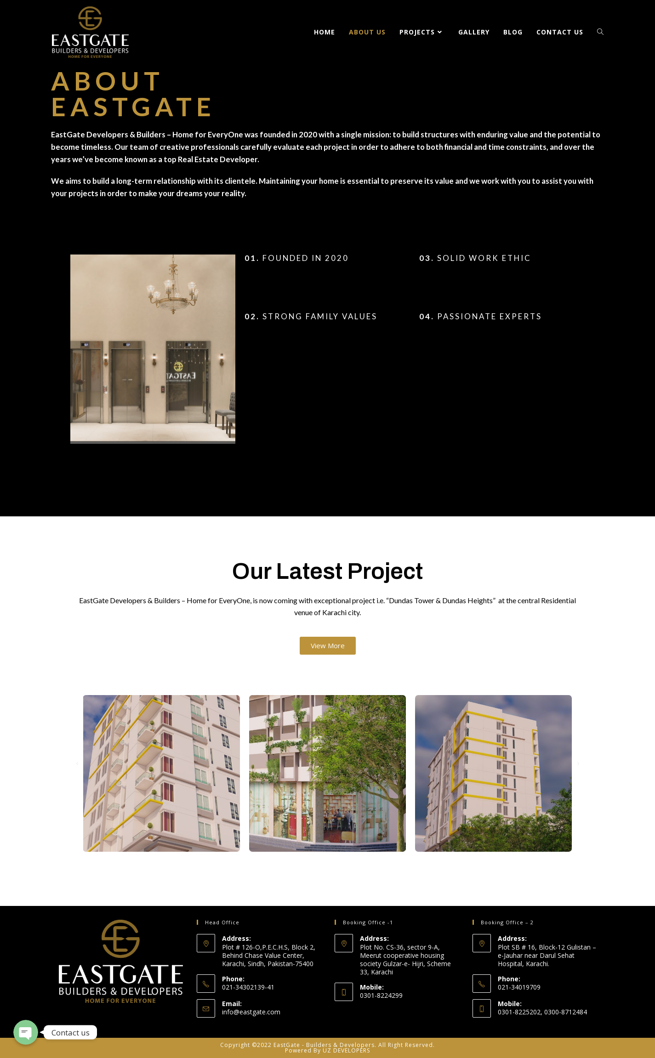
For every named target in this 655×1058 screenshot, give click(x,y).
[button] (328, 646)
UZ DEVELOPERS (346, 1050)
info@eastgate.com (251, 1011)
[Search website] (600, 32)
